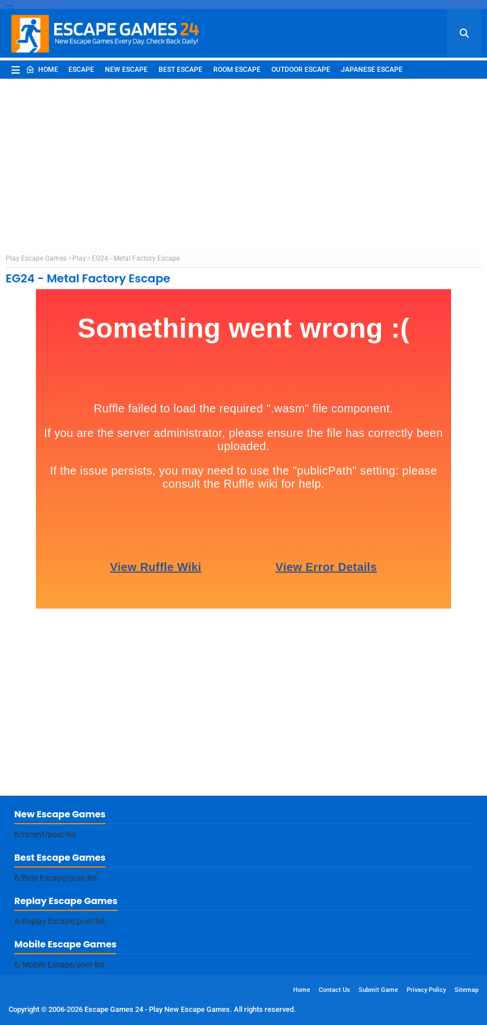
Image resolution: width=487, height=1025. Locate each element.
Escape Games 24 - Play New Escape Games (157, 1009)
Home (42, 69)
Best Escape (180, 70)
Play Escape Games (36, 258)
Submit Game (378, 990)
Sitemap (466, 990)
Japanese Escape (372, 70)
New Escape (126, 70)
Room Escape (237, 70)
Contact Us (334, 990)
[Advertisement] (243, 164)
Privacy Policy (426, 990)
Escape (81, 70)
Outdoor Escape (300, 70)
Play (79, 258)
